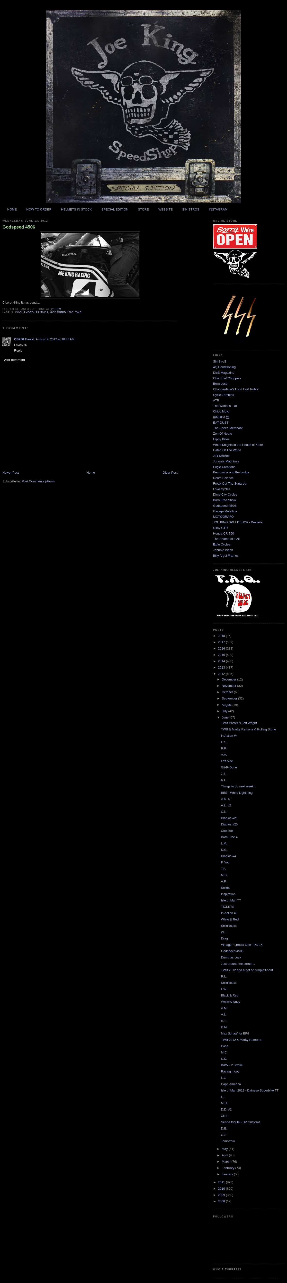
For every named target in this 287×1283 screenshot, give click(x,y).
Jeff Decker (221, 456)
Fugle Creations (224, 467)
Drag (224, 938)
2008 (222, 1201)
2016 (222, 648)
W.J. (224, 932)
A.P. (223, 881)
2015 (222, 655)
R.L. (224, 780)
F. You (225, 862)
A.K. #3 (226, 799)
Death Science (223, 478)
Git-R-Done (229, 767)
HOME (12, 209)
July (225, 711)
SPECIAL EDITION (114, 209)
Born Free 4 (229, 837)
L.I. (223, 1097)
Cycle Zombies (223, 395)
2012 (222, 674)
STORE (143, 209)
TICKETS (227, 907)
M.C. (224, 875)
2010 (222, 1188)
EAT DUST (220, 422)
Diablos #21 (229, 818)
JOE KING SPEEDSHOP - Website (237, 522)
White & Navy (230, 1002)
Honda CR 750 (223, 533)
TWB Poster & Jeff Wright (239, 723)
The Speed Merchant (227, 428)
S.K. (224, 1059)
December (229, 679)
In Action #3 (229, 913)
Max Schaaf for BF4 (235, 1033)
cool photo (24, 312)
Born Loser (221, 383)
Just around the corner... (238, 964)
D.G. (224, 850)
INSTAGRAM (218, 209)
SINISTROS (190, 209)
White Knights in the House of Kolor (238, 445)
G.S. (224, 1135)
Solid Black (228, 926)
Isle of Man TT (231, 900)
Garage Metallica (225, 511)
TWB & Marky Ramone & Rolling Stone (248, 729)
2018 (222, 636)
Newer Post (10, 472)
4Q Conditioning (224, 367)
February (228, 1168)
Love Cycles (221, 489)
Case (224, 1046)
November (229, 686)
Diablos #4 (228, 856)
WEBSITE (165, 209)
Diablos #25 (229, 824)
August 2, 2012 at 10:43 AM (55, 339)
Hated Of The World (227, 450)
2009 (222, 1195)
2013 (222, 667)
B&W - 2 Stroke (232, 1065)
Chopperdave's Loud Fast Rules (235, 389)
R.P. (224, 748)
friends (42, 312)
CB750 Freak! (24, 339)
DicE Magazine (223, 372)
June (226, 717)
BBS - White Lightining (236, 793)
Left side (227, 761)
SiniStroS (219, 361)
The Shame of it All (226, 539)
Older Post (170, 472)
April (225, 1155)
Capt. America (231, 1084)
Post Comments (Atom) (38, 481)
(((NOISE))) (221, 417)
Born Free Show (224, 500)
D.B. (224, 1128)
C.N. (224, 812)
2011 (222, 1182)
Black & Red (229, 995)
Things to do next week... (238, 786)
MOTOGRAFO (223, 516)
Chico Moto (221, 411)
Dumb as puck (231, 957)
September (230, 698)
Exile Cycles (221, 544)
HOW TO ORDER (39, 209)
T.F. (223, 869)
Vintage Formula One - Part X (241, 945)
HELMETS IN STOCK (76, 209)
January (228, 1174)
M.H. (224, 1103)
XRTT (225, 1116)
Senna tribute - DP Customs (240, 1122)
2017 (222, 642)
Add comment (14, 360)
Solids (225, 888)
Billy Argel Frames (226, 555)
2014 (222, 661)
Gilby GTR (220, 528)
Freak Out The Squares (229, 483)
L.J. (223, 1078)
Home (91, 472)
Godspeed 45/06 (224, 505)
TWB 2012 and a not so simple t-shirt (247, 970)
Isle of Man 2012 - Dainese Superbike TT (249, 1090)
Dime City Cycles (225, 494)
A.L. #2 (226, 805)
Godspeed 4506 (18, 227)
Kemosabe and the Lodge (231, 472)
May (225, 1149)
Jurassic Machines (226, 461)
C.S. (224, 742)
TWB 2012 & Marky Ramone (241, 1040)
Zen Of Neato (222, 433)
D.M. (224, 1027)
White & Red (230, 919)
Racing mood (230, 1071)
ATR (216, 400)
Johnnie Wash (223, 550)
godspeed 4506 (61, 312)
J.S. (223, 774)
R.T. (223, 1021)
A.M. (224, 1008)
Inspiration (228, 894)
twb (78, 312)
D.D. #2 (226, 1109)
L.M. (224, 843)
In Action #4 (229, 735)
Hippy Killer (221, 439)
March (227, 1161)
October (228, 692)
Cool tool (227, 831)
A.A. (224, 754)
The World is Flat (225, 406)
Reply (18, 350)
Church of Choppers (227, 378)
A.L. (223, 1014)
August (227, 705)
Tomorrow (228, 1141)
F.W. (224, 989)
